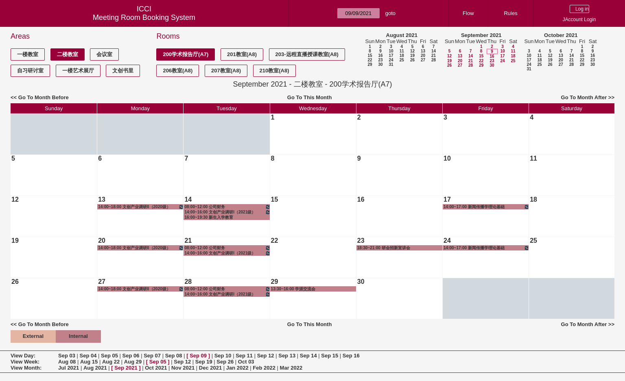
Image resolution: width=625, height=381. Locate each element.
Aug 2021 (95, 368)
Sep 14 (308, 356)
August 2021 (401, 35)
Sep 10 (223, 356)
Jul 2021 (68, 368)
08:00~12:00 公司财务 (227, 206)
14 (433, 51)
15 (369, 55)
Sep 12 (265, 356)
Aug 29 (133, 362)
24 (391, 60)
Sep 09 (198, 356)
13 (423, 51)
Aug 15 (89, 362)
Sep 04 (88, 356)
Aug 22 (111, 362)
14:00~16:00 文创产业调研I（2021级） (227, 212)
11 (402, 51)
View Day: (23, 356)
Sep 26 (225, 362)
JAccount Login (579, 19)
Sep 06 (131, 356)
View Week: (25, 362)
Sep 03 (66, 356)
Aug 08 (67, 362)
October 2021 (560, 35)
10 (391, 51)
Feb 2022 (264, 368)
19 (412, 55)
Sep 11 (244, 356)
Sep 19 (203, 362)
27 (423, 60)
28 (433, 60)
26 (412, 60)
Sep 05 (109, 356)
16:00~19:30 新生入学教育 (208, 217)
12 (412, 51)
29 (369, 64)
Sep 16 (351, 356)
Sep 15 (329, 356)
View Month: (26, 368)
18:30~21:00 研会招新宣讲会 (383, 248)
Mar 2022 (291, 368)
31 (391, 64)
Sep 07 (152, 356)
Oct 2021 (156, 368)
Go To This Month (309, 97)
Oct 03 (246, 362)
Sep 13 (286, 356)
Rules (510, 13)
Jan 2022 (237, 368)
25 (402, 60)
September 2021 (481, 35)
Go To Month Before (43, 97)
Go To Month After (584, 97)
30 (380, 64)
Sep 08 (173, 356)
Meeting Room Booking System (144, 17)
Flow (468, 13)
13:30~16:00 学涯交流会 (293, 289)
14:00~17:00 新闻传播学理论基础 (486, 206)
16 (380, 55)
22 (369, 60)
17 (391, 55)
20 (423, 55)
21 (433, 55)
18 (402, 55)
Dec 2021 (210, 368)
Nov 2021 (182, 368)
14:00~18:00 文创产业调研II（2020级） (141, 206)
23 (380, 60)
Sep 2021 (125, 368)
